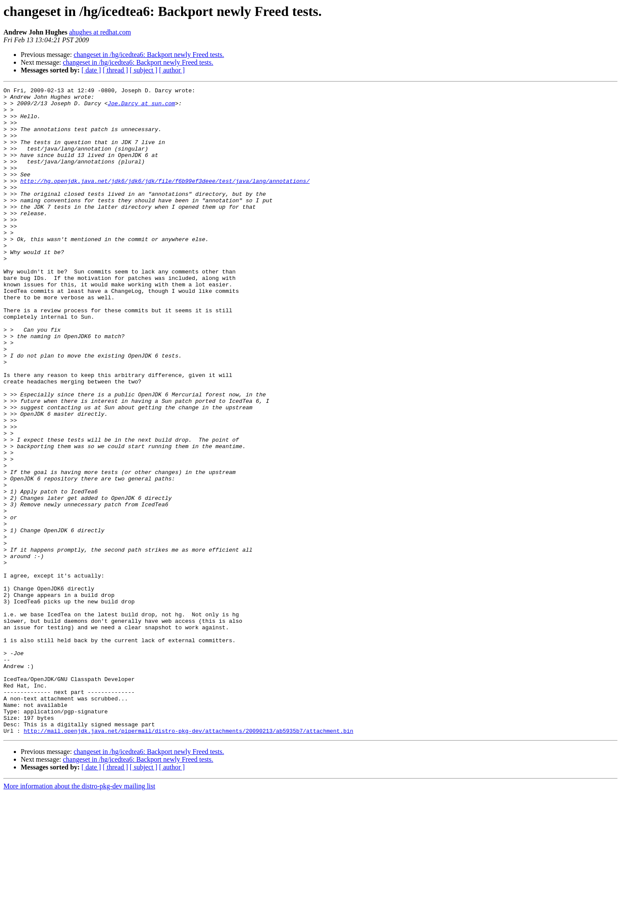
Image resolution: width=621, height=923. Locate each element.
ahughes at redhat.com (100, 32)
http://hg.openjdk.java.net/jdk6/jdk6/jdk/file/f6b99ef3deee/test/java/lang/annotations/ (165, 200)
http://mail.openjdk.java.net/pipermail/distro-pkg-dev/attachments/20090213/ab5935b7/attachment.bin (188, 860)
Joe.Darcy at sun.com (141, 107)
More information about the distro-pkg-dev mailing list (79, 915)
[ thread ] (115, 70)
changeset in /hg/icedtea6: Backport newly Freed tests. (149, 54)
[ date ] (91, 70)
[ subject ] (143, 70)
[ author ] (172, 70)
